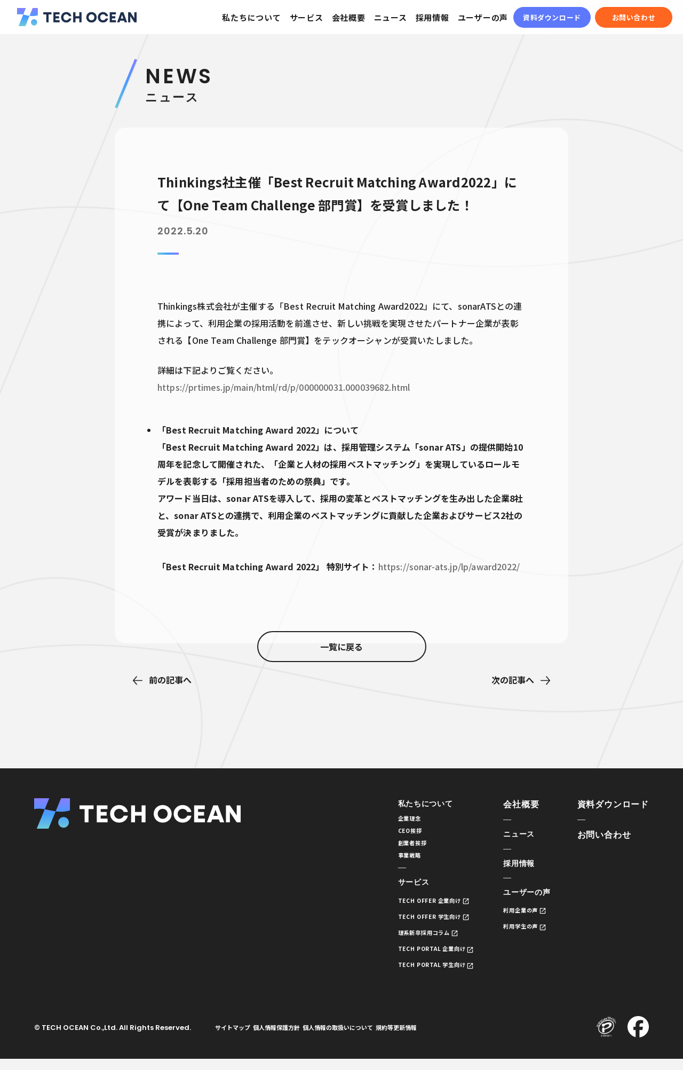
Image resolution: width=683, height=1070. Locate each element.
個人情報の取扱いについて (357, 1038)
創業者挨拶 (395, 847)
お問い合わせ (634, 17)
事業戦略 (392, 861)
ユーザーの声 (483, 17)
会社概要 (349, 17)
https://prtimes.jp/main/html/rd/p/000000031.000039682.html (283, 387)
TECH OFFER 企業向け (415, 908)
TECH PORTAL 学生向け (418, 974)
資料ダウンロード (552, 17)
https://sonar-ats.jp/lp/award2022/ (449, 566)
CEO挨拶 (392, 833)
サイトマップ (236, 1038)
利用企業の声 (517, 913)
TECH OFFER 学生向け (415, 925)
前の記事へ (170, 679)
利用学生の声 (517, 930)
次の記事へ (512, 679)
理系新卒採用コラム (409, 941)
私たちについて (251, 17)
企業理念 (392, 819)
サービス (306, 17)
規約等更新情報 (423, 1038)
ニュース (390, 17)
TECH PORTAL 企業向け (418, 958)
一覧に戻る (341, 680)
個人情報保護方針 (288, 1038)
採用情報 (432, 17)
